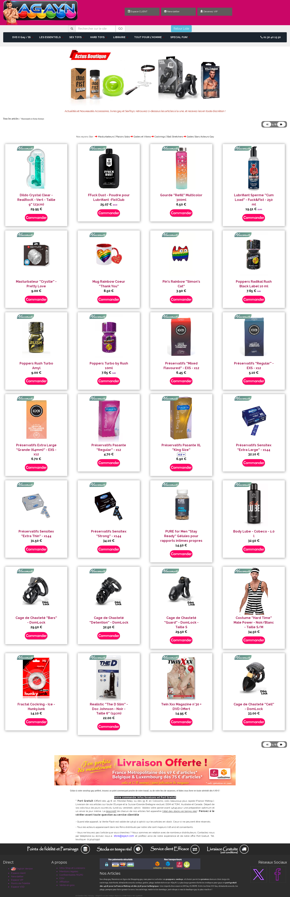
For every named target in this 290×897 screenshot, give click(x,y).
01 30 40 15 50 (270, 37)
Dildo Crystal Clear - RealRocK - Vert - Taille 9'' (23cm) (36, 199)
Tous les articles (11, 118)
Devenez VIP (209, 11)
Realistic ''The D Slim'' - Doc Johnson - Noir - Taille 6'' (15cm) (109, 708)
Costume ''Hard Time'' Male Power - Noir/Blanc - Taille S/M (254, 622)
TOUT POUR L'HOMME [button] (149, 37)
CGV (61, 878)
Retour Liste (181, 28)
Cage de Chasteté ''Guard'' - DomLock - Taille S (181, 622)
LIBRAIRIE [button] (120, 37)
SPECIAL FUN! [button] (180, 37)
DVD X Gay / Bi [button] (22, 37)
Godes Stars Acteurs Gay (200, 136)
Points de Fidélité (20, 883)
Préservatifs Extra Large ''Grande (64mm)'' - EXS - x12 (36, 449)
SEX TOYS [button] (76, 37)
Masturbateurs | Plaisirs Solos (114, 136)
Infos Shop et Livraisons (72, 868)
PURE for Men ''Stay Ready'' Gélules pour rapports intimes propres (181, 536)
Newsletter (171, 11)
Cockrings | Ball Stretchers (168, 136)
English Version (22, 868)
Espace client (18, 873)
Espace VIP (17, 879)
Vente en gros (67, 885)
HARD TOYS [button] (98, 37)
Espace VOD (17, 886)
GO (120, 28)
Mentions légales (68, 871)
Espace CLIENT (137, 11)
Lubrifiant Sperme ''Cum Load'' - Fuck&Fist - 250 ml (254, 199)
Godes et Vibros (142, 136)
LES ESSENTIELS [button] (51, 37)
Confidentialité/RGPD (71, 874)
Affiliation (64, 881)
